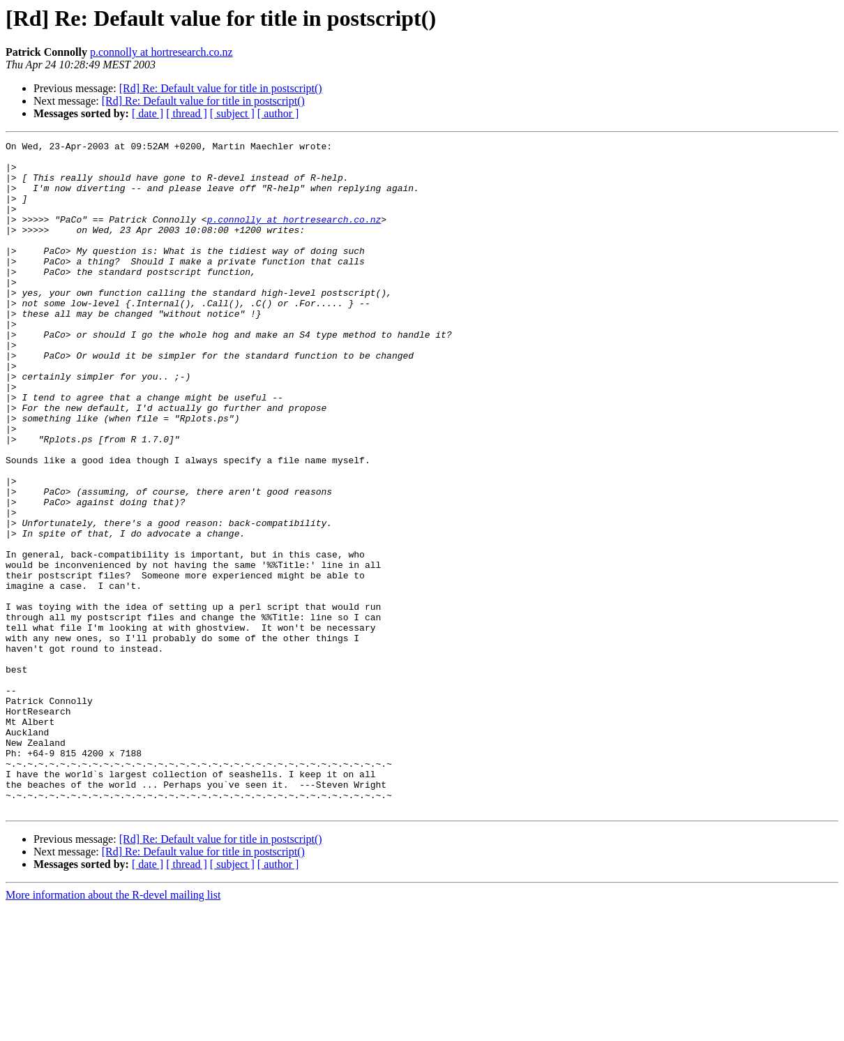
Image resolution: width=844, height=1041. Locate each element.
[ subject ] (232, 113)
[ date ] (147, 113)
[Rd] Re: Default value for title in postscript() (220, 88)
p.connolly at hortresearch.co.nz (161, 52)
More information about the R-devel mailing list (113, 1029)
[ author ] (278, 113)
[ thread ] (186, 113)
